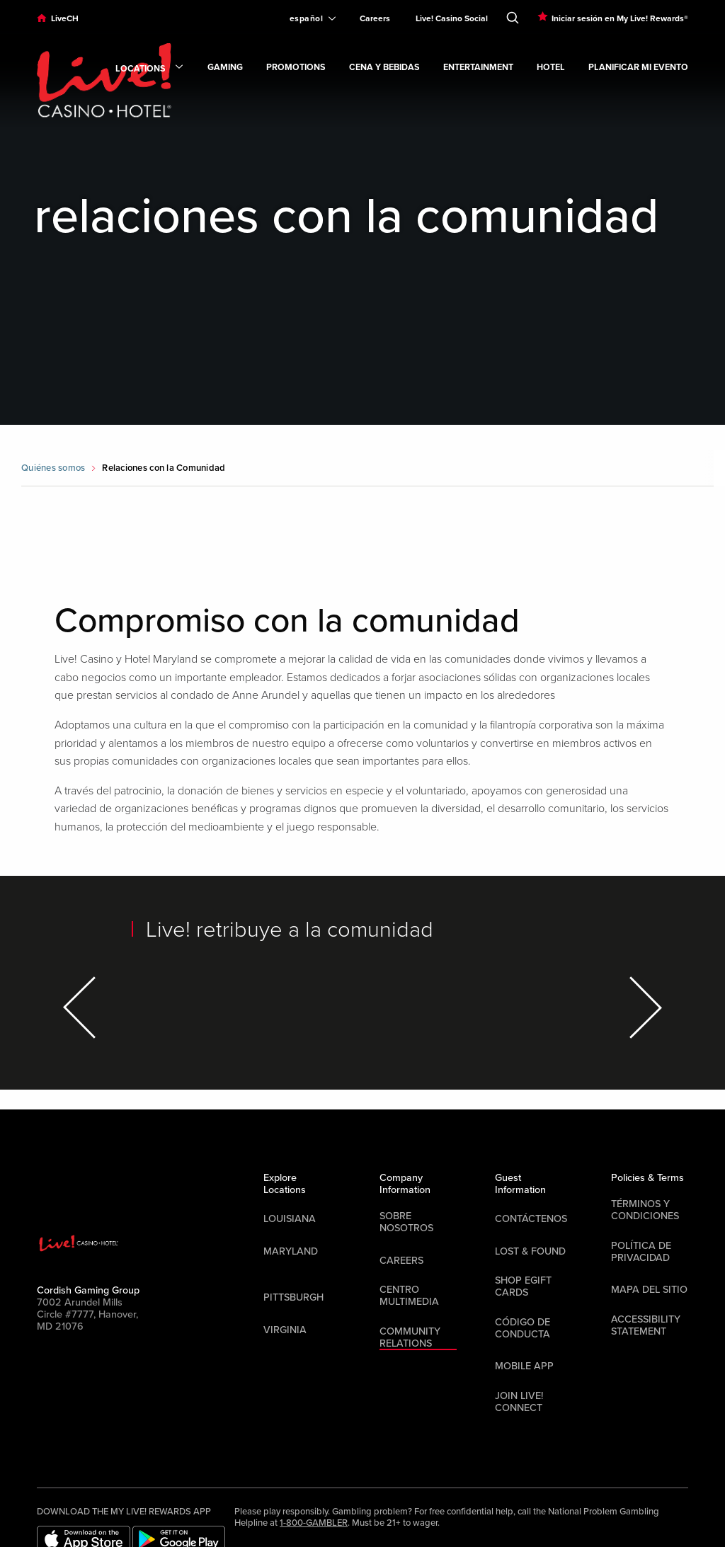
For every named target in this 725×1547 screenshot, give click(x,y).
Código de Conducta (522, 1328)
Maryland (290, 1251)
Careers (375, 18)
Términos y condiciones (645, 1210)
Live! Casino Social (452, 18)
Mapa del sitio (649, 1290)
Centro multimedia (409, 1296)
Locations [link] (149, 69)
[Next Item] (643, 1007)
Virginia (285, 1330)
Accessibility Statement (645, 1325)
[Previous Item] (81, 1007)
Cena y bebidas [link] (384, 67)
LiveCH (65, 18)
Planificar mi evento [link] (638, 67)
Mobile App (524, 1366)
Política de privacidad (641, 1252)
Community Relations (409, 1337)
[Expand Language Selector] (307, 18)
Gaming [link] (225, 67)
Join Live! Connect (519, 1402)
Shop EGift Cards (523, 1286)
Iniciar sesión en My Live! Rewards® (620, 18)
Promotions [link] (296, 67)
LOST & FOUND (530, 1251)
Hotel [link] (551, 67)
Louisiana (289, 1219)
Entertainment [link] (478, 67)
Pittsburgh (293, 1297)
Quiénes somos (53, 468)
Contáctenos (531, 1219)
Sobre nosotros (406, 1222)
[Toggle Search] (512, 15)
